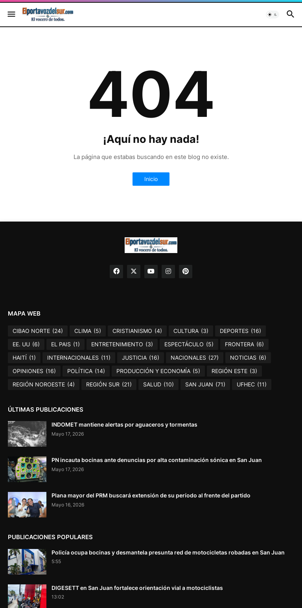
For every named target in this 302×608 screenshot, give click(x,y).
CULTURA (190, 331)
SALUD (158, 384)
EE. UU (26, 344)
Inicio (151, 179)
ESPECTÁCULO (189, 344)
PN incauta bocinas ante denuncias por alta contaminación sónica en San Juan (157, 459)
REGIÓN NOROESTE (44, 384)
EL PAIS (65, 344)
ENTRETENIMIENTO (122, 344)
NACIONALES (195, 358)
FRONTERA (244, 344)
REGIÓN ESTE (234, 371)
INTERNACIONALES (78, 358)
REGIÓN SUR (109, 384)
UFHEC (252, 384)
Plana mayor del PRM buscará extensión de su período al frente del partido (151, 495)
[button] (11, 14)
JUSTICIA (140, 358)
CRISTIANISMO (137, 331)
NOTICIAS (248, 358)
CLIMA (87, 331)
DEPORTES (240, 331)
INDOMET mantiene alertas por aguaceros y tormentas (124, 424)
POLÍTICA (86, 371)
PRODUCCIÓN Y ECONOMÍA (158, 371)
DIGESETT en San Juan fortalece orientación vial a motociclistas (137, 587)
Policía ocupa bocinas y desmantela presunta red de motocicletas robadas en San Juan (168, 552)
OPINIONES (34, 371)
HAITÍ (24, 358)
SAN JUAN (205, 384)
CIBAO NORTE (38, 331)
